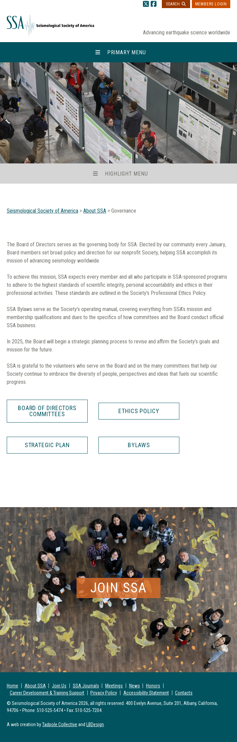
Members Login (211, 4)
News (134, 685)
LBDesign (95, 724)
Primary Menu (126, 52)
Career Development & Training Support (47, 692)
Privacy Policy (103, 692)
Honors (153, 685)
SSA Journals (86, 685)
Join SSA (118, 588)
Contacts (183, 692)
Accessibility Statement (146, 692)
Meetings (114, 685)
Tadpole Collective (59, 724)
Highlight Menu (126, 174)
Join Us (59, 685)
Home (12, 685)
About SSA (35, 685)
